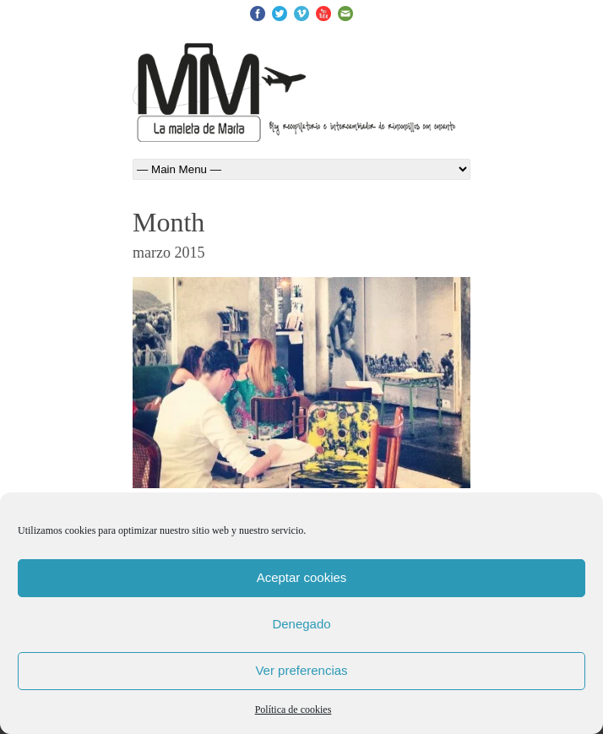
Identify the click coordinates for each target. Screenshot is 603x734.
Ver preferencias (301, 670)
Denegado (301, 624)
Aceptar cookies (302, 577)
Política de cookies (293, 709)
